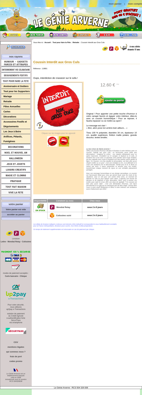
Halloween (15, 158)
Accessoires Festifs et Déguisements (15, 124)
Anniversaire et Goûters (16, 86)
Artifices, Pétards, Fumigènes (12, 139)
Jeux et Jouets (15, 164)
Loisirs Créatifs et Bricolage (15, 169)
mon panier (115, 3)
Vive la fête (15, 193)
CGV (105, 35)
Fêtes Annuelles (11, 106)
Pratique (15, 181)
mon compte (135, 3)
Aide (128, 35)
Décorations (9, 116)
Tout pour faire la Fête (15, 81)
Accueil (11, 35)
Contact (81, 35)
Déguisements (15, 75)
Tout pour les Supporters (16, 91)
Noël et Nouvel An (15, 152)
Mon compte (58, 35)
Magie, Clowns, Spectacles (15, 175)
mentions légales (16, 347)
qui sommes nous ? (15, 352)
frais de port (16, 356)
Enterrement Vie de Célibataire (15, 69)
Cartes (6, 111)
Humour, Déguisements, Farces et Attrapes (15, 63)
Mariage (7, 96)
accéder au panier (16, 214)
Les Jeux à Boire (12, 131)
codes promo (15, 361)
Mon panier (35, 35)
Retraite (7, 101)
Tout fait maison (15, 186)
